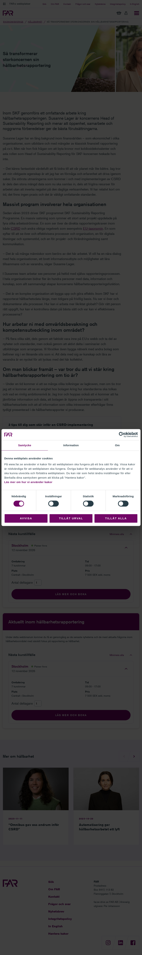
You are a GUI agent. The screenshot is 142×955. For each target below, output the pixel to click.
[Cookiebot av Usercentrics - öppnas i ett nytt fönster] (121, 434)
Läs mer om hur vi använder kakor (28, 482)
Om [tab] (117, 445)
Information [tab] (71, 445)
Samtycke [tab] (24, 445)
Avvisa (26, 518)
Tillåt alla (116, 518)
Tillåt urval (71, 518)
